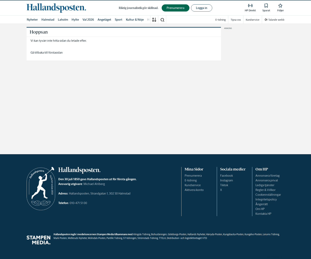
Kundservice (193, 185)
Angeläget (104, 19)
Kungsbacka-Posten (233, 234)
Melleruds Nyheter (77, 238)
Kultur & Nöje (135, 19)
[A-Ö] (154, 20)
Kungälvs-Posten (253, 234)
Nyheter (32, 19)
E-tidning (191, 180)
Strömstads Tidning (147, 238)
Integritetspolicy (266, 199)
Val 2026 (88, 19)
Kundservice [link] (252, 19)
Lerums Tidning (271, 234)
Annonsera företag (267, 175)
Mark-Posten (60, 238)
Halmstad (47, 19)
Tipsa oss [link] (236, 19)
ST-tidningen (129, 238)
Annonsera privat (266, 180)
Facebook (226, 175)
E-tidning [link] (220, 19)
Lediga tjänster (264, 185)
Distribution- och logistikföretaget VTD (187, 238)
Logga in (201, 8)
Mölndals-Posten (97, 238)
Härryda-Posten (214, 234)
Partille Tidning (114, 238)
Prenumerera (193, 175)
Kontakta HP (263, 214)
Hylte (75, 19)
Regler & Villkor (265, 190)
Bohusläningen (159, 234)
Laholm (63, 19)
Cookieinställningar (268, 194)
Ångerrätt (261, 204)
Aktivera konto (194, 190)
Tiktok (224, 185)
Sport (118, 19)
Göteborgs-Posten (177, 234)
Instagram (226, 180)
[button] (162, 20)
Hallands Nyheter (196, 234)
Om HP (260, 209)
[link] (56, 8)
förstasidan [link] (55, 52)
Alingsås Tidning (141, 234)
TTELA (162, 238)
